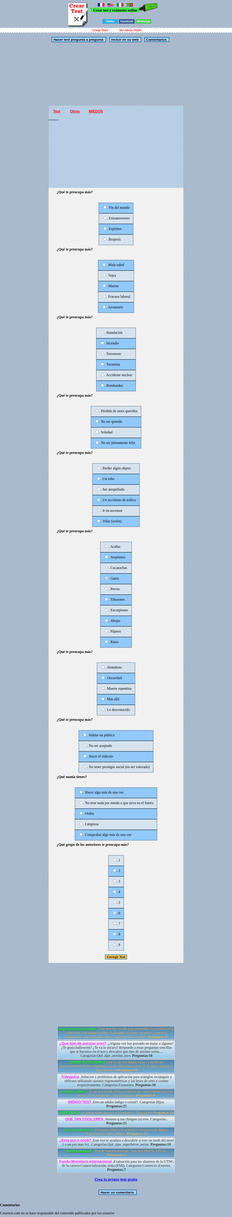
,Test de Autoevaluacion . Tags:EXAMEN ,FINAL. (116, 1153)
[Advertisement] (116, 73)
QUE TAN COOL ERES (84, 1119)
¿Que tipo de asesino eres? (82, 1043)
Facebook (126, 21)
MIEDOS (96, 111)
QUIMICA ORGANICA (87, 1062)
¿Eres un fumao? (78, 1130)
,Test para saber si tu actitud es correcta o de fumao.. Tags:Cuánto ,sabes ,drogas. (116, 1132)
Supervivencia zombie (77, 1029)
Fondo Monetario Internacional (85, 1161)
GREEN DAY (69, 1113)
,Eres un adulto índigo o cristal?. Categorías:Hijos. (116, 1104)
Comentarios (156, 39)
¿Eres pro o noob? (75, 1140)
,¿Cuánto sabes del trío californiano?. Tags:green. (116, 1113)
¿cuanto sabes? (73, 1091)
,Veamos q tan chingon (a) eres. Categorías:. (116, 1121)
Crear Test (100, 30)
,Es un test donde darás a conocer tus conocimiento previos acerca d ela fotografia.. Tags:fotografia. (116, 1093)
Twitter (110, 21)
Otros (75, 111)
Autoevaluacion (79, 1151)
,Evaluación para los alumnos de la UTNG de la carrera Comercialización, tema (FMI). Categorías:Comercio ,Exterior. (116, 1166)
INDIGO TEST (79, 1102)
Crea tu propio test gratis (116, 1179)
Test (56, 111)
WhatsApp (143, 21)
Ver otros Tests (130, 30)
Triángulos (70, 1077)
